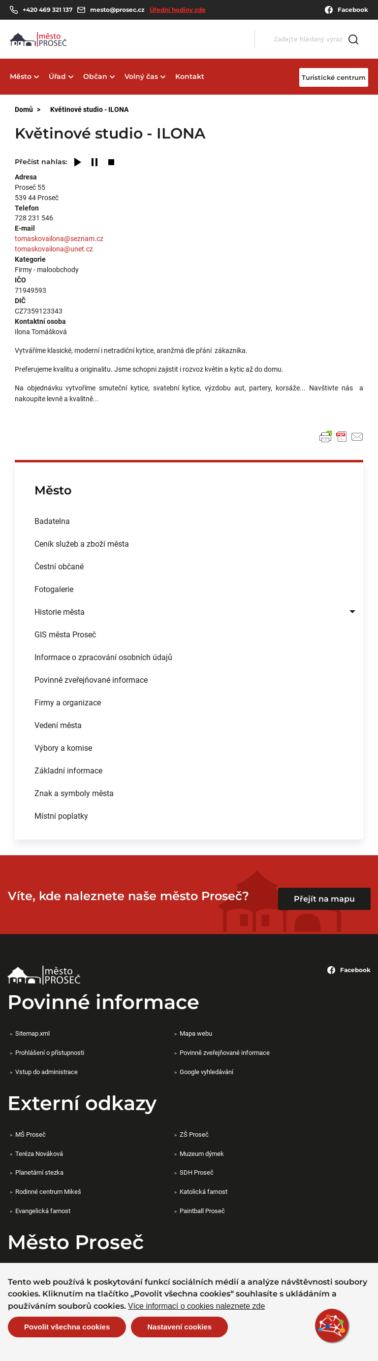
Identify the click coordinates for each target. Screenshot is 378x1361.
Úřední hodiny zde (178, 9)
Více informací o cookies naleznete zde (196, 1306)
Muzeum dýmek (202, 1153)
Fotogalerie (53, 589)
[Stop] (111, 163)
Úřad (57, 76)
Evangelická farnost (42, 1210)
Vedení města (58, 725)
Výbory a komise (63, 747)
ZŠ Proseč (194, 1134)
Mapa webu (196, 1033)
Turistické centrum (334, 77)
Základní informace (68, 770)
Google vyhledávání (206, 1071)
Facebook (346, 10)
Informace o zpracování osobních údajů (103, 657)
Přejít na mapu (324, 899)
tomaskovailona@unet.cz (54, 248)
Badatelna (52, 521)
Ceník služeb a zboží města (81, 543)
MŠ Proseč (30, 1134)
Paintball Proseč (202, 1210)
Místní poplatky (61, 815)
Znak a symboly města (74, 793)
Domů (24, 109)
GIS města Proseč (65, 634)
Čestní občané (59, 566)
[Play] (77, 163)
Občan (95, 76)
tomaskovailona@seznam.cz (59, 238)
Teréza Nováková (39, 1153)
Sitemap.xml (32, 1033)
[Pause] (94, 163)
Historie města (59, 611)
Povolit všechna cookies (67, 1327)
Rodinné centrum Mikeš (48, 1191)
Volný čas (141, 76)
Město (21, 76)
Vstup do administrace (46, 1071)
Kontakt (189, 76)
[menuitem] (189, 521)
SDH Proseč (197, 1172)
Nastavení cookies (179, 1327)
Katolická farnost (203, 1191)
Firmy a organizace (67, 702)
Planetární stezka (39, 1172)
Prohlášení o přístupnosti (49, 1052)
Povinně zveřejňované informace (91, 679)
